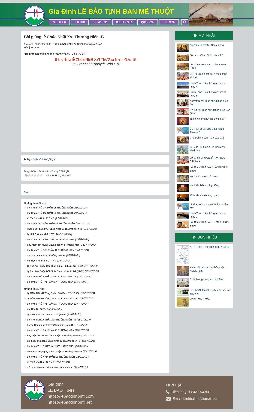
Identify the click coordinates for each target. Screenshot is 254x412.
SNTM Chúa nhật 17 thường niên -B (46, 255)
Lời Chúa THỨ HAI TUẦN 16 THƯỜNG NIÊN (50, 303)
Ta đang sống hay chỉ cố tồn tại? (208, 118)
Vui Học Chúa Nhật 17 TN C (42, 260)
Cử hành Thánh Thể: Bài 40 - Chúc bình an (50, 367)
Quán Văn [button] (147, 22)
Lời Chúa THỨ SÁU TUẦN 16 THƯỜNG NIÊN (50, 239)
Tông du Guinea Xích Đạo (204, 176)
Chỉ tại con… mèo (200, 299)
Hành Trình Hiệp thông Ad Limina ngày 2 (208, 215)
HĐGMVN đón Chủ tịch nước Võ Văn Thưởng (210, 292)
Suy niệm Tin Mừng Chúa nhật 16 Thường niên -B (54, 335)
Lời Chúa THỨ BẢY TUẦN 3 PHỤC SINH (209, 169)
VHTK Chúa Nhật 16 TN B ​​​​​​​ (41, 362)
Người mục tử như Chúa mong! (207, 45)
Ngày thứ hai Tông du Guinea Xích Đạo (209, 102)
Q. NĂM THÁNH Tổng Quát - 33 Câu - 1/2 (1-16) (53, 298)
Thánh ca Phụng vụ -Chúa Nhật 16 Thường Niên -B (54, 351)
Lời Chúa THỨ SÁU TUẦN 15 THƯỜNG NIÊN (50, 346)
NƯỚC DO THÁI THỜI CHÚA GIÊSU (210, 247)
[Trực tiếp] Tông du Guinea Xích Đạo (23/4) (210, 111)
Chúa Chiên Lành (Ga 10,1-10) (207, 137)
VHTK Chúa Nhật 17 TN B (41, 218)
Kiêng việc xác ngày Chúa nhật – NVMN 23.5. (208, 269)
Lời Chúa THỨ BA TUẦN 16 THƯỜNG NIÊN (50, 207)
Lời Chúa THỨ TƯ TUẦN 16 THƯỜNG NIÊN (50, 213)
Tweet (27, 192)
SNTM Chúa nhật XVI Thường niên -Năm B (50, 325)
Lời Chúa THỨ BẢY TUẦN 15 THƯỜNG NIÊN (50, 330)
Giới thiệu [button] (59, 22)
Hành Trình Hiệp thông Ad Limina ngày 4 (208, 85)
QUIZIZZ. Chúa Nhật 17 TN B (42, 234)
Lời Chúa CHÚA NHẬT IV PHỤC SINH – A (207, 159)
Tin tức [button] (80, 22)
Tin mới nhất (204, 35)
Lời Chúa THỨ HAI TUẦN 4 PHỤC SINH (209, 66)
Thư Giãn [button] (169, 22)
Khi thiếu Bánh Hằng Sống (204, 185)
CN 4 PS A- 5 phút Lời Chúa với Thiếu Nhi (207, 149)
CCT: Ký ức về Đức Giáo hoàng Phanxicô (207, 130)
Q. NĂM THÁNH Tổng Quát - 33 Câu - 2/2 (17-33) (53, 293)
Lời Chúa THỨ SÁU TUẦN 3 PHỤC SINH (209, 224)
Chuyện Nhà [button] (124, 22)
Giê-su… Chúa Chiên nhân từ (206, 55)
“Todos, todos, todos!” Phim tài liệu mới (209, 206)
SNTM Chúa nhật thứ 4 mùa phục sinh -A (208, 75)
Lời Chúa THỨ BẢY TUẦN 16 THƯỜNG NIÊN (50, 250)
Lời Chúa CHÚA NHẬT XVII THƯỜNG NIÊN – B (52, 276)
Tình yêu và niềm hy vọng (204, 195)
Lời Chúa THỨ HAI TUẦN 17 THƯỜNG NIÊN (50, 282)
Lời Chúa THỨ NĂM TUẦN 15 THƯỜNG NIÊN (51, 356)
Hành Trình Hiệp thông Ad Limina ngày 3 (208, 94)
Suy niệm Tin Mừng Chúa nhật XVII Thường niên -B (55, 244)
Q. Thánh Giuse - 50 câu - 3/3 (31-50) (46, 314)
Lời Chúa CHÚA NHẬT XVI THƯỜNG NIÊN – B (51, 319)
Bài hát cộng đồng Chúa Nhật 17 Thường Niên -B (53, 341)
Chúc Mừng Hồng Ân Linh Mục (207, 279)
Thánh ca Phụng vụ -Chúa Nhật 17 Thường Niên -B (54, 229)
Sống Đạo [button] (100, 22)
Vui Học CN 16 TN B (38, 309)
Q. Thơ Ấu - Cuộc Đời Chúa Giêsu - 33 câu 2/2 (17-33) (55, 271)
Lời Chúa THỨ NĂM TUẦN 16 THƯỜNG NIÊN (51, 223)
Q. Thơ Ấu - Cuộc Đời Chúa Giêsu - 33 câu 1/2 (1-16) (55, 266)
